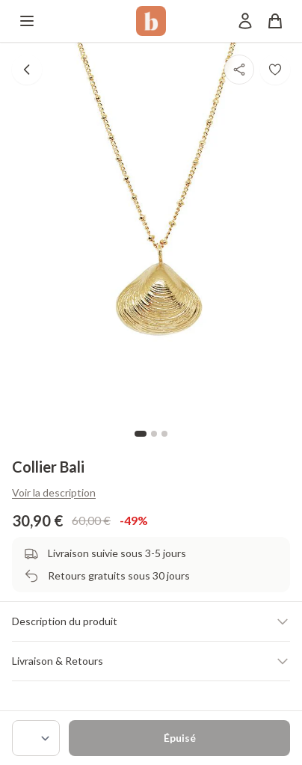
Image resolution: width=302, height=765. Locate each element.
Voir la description (54, 492)
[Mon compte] (245, 21)
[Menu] (27, 21)
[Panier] (275, 21)
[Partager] (239, 70)
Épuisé (180, 737)
